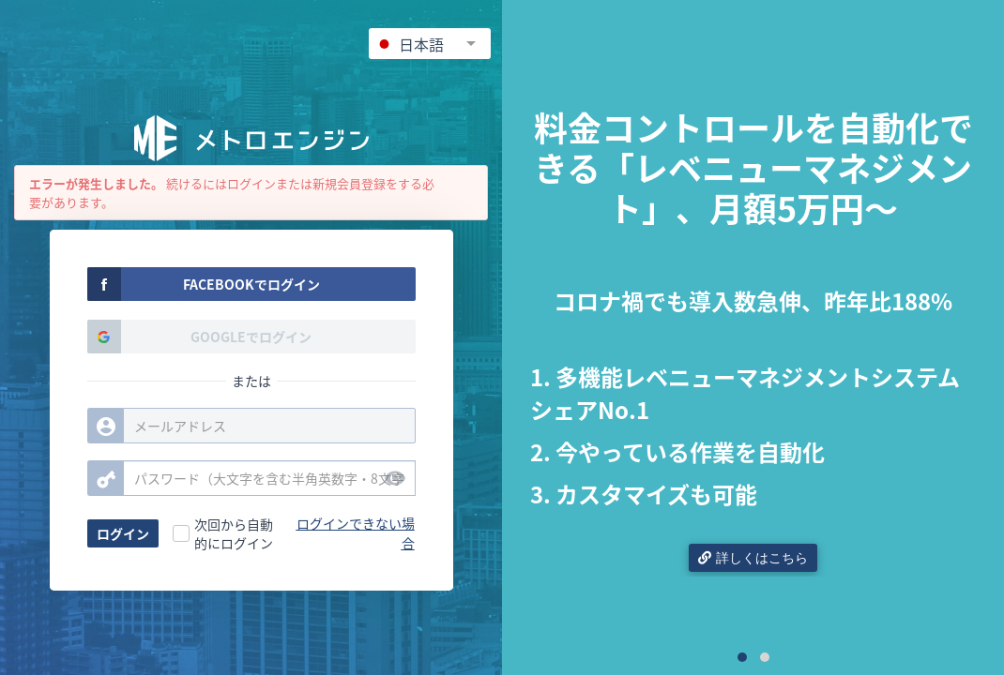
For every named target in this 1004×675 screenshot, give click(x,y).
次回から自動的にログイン (233, 533)
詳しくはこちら (753, 557)
